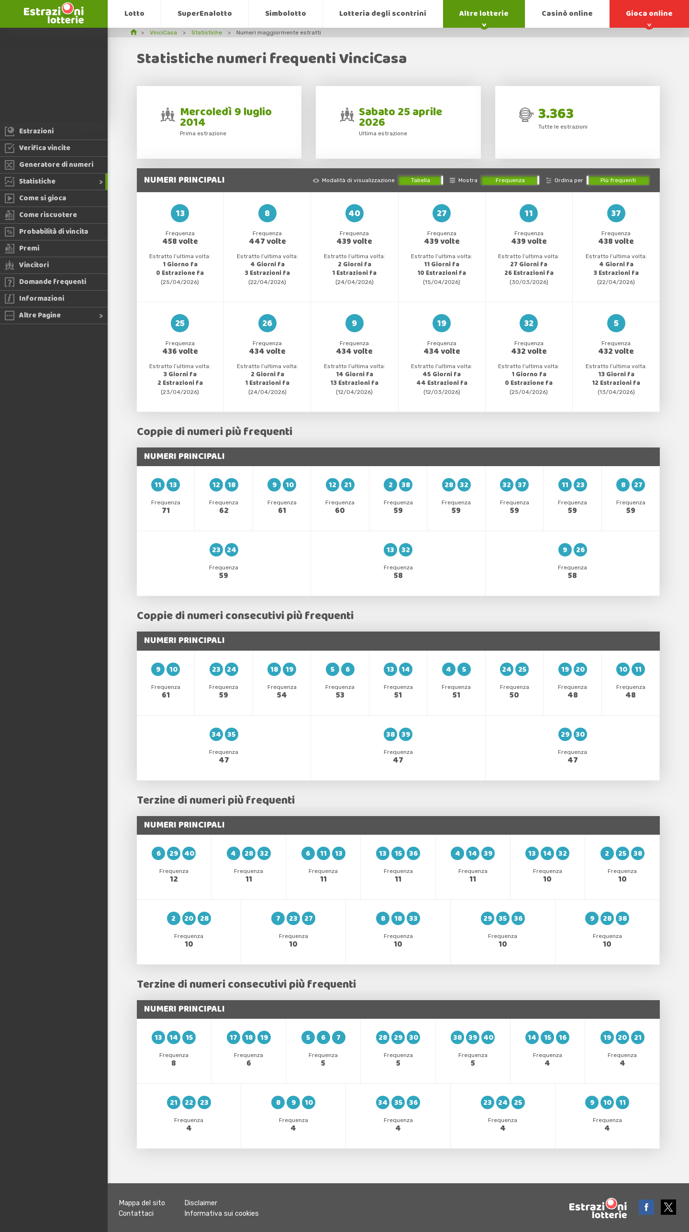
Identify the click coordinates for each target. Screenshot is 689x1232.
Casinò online (567, 14)
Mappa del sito (142, 1203)
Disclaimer (200, 1203)
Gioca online (649, 14)
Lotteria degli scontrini (382, 14)
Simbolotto (285, 14)
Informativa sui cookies (221, 1214)
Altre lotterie (484, 14)
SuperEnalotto (205, 14)
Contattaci (136, 1214)
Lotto (134, 14)
